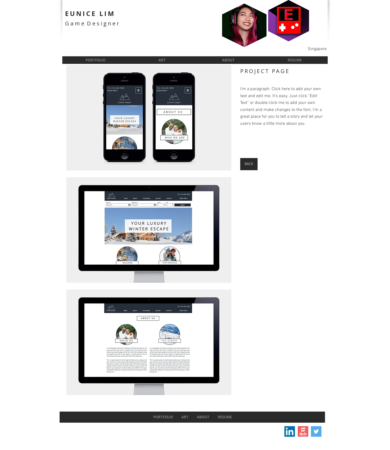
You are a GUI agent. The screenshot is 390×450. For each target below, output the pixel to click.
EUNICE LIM (90, 13)
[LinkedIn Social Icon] (289, 431)
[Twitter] (316, 431)
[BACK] (249, 164)
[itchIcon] (303, 431)
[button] (148, 117)
